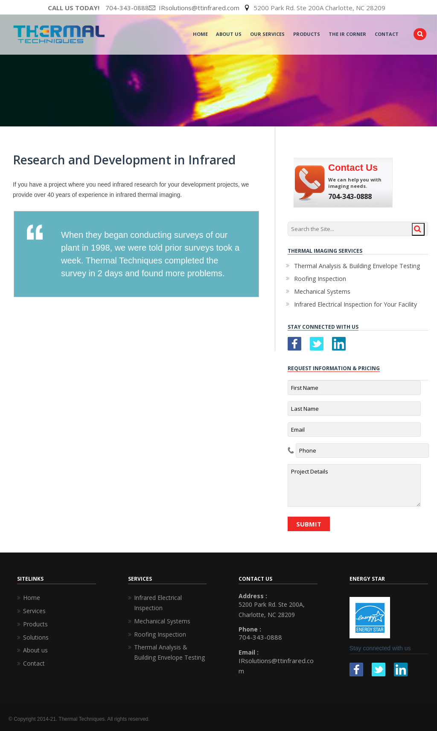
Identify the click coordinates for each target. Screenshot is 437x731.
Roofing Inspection (320, 279)
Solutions (36, 637)
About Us (229, 34)
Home (200, 34)
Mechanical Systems (322, 291)
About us (35, 650)
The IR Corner (347, 34)
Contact (387, 34)
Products (306, 34)
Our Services (267, 34)
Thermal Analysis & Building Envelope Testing (357, 266)
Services (34, 611)
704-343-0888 (127, 7)
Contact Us (353, 167)
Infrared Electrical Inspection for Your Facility (355, 304)
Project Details (354, 485)
